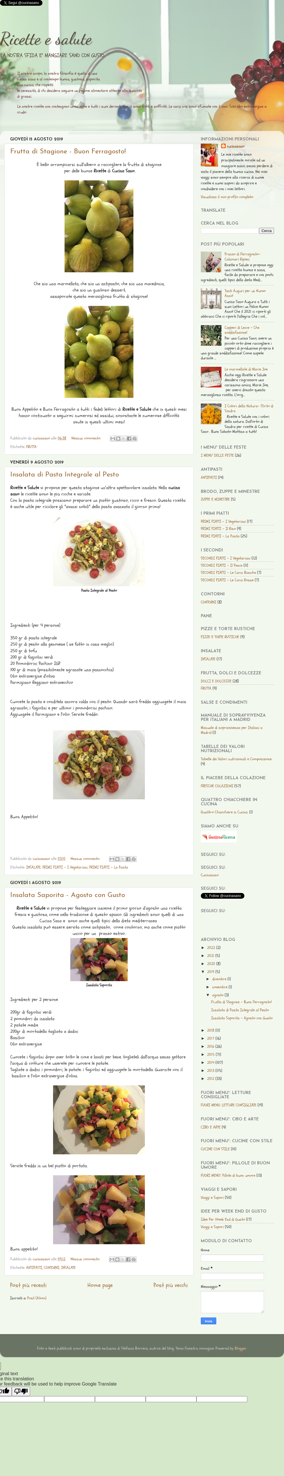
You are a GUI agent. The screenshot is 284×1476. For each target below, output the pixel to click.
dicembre (219, 979)
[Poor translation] (21, 1391)
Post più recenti (28, 1285)
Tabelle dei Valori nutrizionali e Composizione (236, 759)
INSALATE (33, 867)
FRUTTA (31, 446)
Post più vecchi (170, 1285)
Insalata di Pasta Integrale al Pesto (64, 474)
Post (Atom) (36, 1298)
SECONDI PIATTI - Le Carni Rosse (227, 580)
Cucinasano (210, 875)
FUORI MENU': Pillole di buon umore (228, 1175)
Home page (100, 1285)
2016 (211, 1046)
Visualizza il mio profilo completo (227, 197)
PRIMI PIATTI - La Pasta (108, 867)
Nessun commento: (86, 438)
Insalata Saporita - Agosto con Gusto (67, 895)
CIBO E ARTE (211, 1127)
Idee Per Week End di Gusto (223, 1219)
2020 (211, 963)
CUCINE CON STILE (215, 1149)
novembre (220, 987)
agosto (218, 995)
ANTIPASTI (34, 1267)
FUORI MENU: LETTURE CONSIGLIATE (228, 1105)
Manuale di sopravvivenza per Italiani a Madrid (231, 730)
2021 (211, 955)
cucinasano (235, 146)
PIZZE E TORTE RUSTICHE (220, 637)
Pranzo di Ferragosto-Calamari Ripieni (242, 256)
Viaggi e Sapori (212, 1197)
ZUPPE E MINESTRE (215, 499)
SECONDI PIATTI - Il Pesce (221, 565)
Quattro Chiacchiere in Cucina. (224, 812)
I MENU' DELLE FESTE (217, 455)
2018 (211, 1030)
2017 (211, 1038)
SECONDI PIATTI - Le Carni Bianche (228, 572)
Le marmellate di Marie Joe (246, 369)
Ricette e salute (46, 38)
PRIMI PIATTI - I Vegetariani (64, 867)
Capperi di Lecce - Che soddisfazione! (242, 330)
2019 (211, 972)
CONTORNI (51, 1267)
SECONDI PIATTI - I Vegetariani (225, 558)
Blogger (240, 1348)
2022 (211, 947)
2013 (211, 1070)
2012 (211, 1078)
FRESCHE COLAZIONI (217, 786)
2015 (211, 1054)
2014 (211, 1062)
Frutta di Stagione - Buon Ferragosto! (68, 151)
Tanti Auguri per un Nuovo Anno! (245, 293)
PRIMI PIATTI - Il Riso (218, 528)
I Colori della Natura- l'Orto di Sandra (249, 408)
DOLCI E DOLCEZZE (216, 681)
